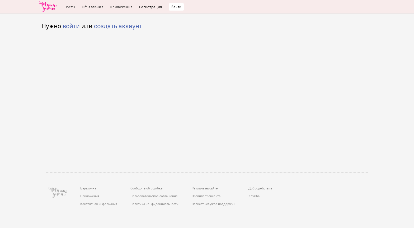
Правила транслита (206, 196)
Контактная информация (98, 204)
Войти (176, 6)
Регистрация (150, 6)
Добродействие (260, 188)
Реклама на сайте (205, 188)
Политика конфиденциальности (154, 204)
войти (71, 25)
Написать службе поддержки (213, 204)
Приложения (89, 196)
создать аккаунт (118, 25)
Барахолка (88, 188)
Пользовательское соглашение (154, 196)
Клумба (254, 196)
